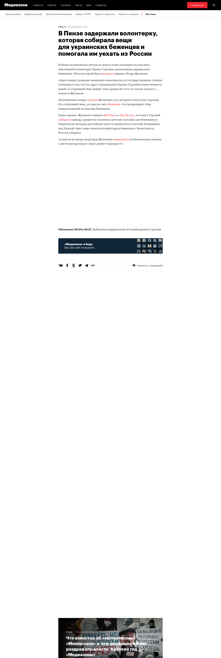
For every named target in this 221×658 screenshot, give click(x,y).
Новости (38, 5)
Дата (89, 5)
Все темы (151, 14)
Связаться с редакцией (148, 265)
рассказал (107, 74)
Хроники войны (13, 14)
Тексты (78, 5)
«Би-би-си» (126, 115)
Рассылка (102, 625)
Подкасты (101, 5)
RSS (100, 619)
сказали (92, 100)
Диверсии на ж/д (33, 14)
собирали (64, 120)
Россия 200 (103, 636)
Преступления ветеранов (59, 14)
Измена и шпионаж (128, 14)
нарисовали (121, 139)
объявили (113, 104)
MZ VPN (101, 631)
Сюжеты (52, 5)
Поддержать (197, 5)
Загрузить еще (110, 523)
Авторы (63, 631)
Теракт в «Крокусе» (105, 14)
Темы (62, 636)
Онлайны (66, 5)
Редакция (64, 619)
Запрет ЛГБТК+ (83, 14)
